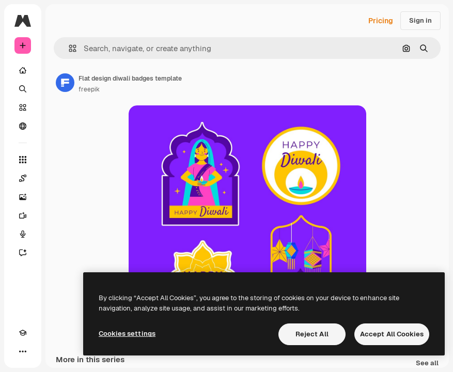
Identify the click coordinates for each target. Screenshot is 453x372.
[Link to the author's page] (65, 82)
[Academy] (22, 332)
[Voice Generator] (22, 234)
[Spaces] (22, 178)
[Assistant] (22, 252)
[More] (22, 351)
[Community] (22, 126)
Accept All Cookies (392, 334)
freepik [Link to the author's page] (89, 89)
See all (427, 363)
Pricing (380, 20)
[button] (68, 48)
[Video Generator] (22, 215)
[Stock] (22, 107)
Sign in (420, 20)
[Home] (22, 70)
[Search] (22, 89)
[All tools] (22, 159)
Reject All (312, 334)
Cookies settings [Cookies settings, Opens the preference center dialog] (127, 333)
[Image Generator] (22, 197)
